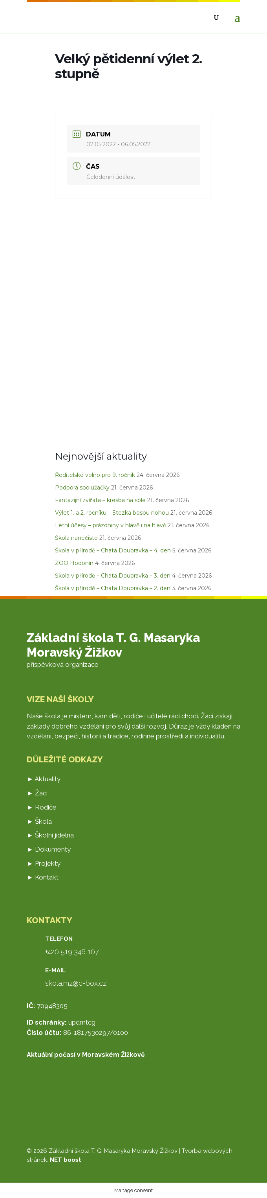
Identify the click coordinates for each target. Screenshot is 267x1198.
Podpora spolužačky (82, 487)
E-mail (55, 970)
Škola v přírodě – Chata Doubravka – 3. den (112, 575)
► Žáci (37, 793)
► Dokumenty (49, 849)
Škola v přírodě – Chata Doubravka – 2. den (112, 588)
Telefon (59, 938)
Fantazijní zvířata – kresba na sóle (100, 500)
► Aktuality (43, 779)
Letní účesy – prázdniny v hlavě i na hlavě (110, 525)
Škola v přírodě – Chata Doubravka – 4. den (113, 550)
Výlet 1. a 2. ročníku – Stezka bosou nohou (112, 512)
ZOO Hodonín (74, 563)
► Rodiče (42, 807)
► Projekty (43, 863)
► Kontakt (43, 877)
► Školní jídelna (50, 835)
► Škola (39, 821)
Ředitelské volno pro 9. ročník (95, 474)
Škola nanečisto (76, 537)
